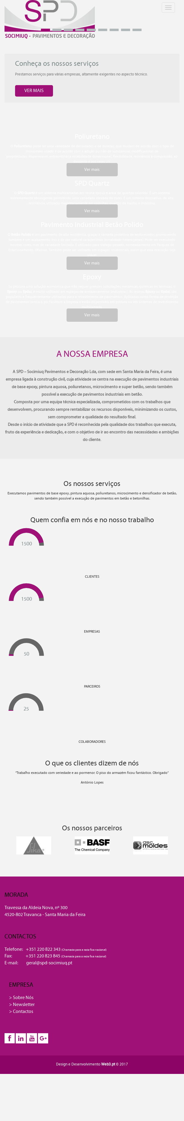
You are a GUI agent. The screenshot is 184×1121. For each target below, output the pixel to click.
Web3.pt (108, 1064)
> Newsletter (22, 1004)
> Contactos (21, 1011)
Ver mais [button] (92, 169)
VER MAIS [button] (34, 90)
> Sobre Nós (21, 997)
